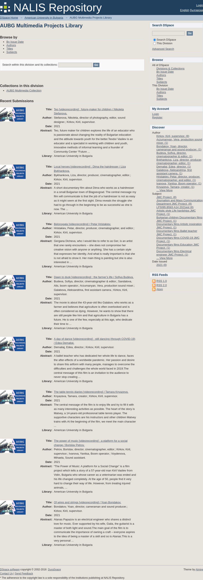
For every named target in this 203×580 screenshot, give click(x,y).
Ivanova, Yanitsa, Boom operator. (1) (179, 183)
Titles (9, 48)
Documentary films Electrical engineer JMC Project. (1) (173, 253)
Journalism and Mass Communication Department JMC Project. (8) (179, 202)
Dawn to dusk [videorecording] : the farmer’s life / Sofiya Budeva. (94, 277)
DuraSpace (54, 569)
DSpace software (10, 569)
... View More (164, 190)
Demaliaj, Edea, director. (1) (173, 166)
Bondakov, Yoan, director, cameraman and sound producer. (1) (178, 148)
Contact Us (6, 573)
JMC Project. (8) (166, 197)
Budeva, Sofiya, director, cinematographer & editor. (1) (174, 154)
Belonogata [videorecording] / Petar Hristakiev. (82, 224)
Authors (11, 45)
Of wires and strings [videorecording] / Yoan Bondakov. (87, 502)
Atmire (199, 569)
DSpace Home (9, 17)
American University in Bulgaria (44, 17)
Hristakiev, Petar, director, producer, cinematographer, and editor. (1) (178, 178)
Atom (159, 289)
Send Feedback (24, 573)
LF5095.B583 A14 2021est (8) (174, 207)
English (184, 10)
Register (157, 117)
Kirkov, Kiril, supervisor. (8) (172, 136)
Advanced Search (163, 48)
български (196, 10)
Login (199, 5)
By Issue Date (15, 41)
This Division (162, 43)
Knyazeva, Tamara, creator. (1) (175, 186)
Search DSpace (164, 39)
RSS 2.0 (161, 285)
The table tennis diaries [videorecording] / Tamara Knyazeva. (91, 391)
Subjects (11, 52)
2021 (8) (161, 264)
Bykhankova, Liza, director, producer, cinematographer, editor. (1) (179, 161)
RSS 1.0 (161, 281)
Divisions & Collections (170, 68)
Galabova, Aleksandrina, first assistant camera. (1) (174, 171)
